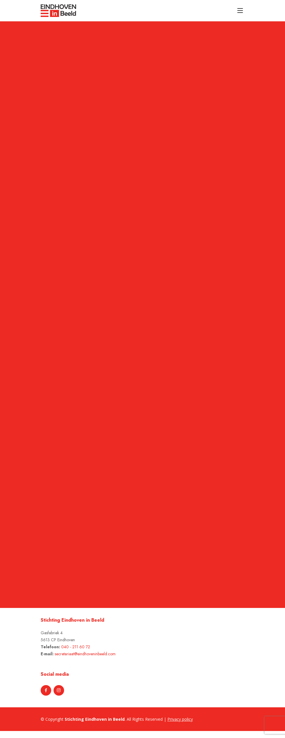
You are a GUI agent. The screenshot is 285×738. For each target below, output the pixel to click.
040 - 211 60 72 (75, 647)
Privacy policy (180, 719)
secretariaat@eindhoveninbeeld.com (85, 654)
